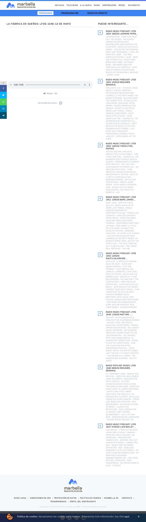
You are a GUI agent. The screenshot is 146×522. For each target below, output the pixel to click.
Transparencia (58, 501)
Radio (97, 5)
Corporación (109, 5)
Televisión (72, 5)
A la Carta (86, 5)
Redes (122, 5)
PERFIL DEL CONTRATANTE (83, 501)
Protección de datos (65, 498)
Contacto (127, 498)
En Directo (134, 5)
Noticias (59, 5)
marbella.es (111, 498)
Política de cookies (90, 498)
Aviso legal (20, 498)
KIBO (78, 507)
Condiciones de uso (40, 498)
